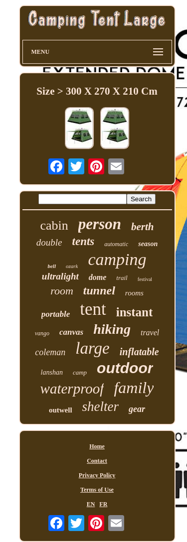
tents (83, 241)
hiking (112, 329)
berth (142, 227)
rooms (134, 293)
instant (134, 312)
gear (137, 409)
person (99, 224)
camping (117, 259)
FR (103, 504)
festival (145, 279)
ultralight (60, 276)
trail (121, 277)
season (148, 244)
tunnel (99, 290)
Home (97, 446)
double (49, 242)
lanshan (52, 372)
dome (98, 277)
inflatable (139, 351)
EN (91, 504)
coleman (50, 352)
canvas (71, 332)
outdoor (125, 368)
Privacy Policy (97, 475)
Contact (97, 460)
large (92, 348)
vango (42, 333)
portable (55, 314)
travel (150, 332)
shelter (100, 406)
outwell (60, 410)
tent (93, 309)
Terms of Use (97, 489)
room (61, 290)
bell (51, 266)
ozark (72, 266)
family (134, 388)
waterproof (72, 389)
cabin (54, 225)
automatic (116, 244)
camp (80, 372)
